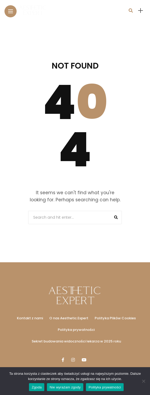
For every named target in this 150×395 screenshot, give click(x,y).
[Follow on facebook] (64, 360)
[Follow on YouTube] (85, 360)
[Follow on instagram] (73, 360)
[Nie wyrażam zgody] (143, 381)
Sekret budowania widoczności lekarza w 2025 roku (76, 341)
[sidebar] (140, 10)
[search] (131, 10)
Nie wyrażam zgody (65, 387)
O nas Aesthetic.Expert (68, 318)
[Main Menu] (10, 11)
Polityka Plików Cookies (115, 318)
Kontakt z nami (30, 318)
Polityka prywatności (76, 329)
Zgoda (37, 387)
